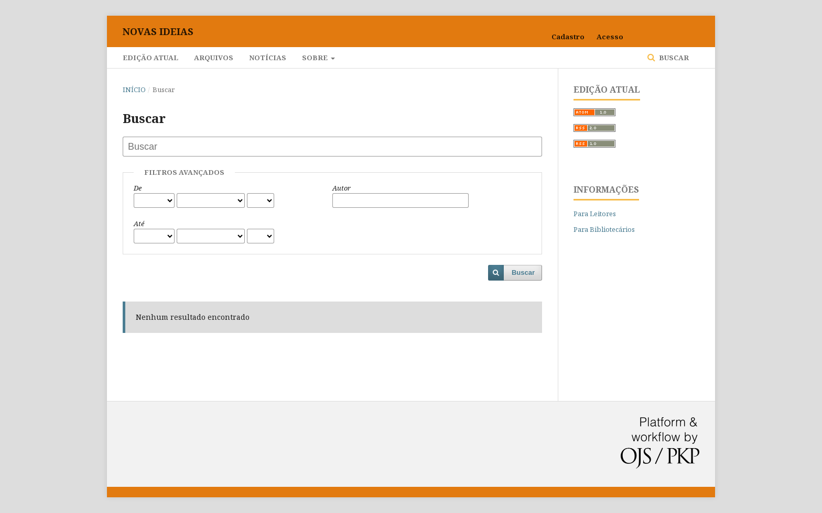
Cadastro (568, 36)
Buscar (673, 57)
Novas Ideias (158, 31)
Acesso (610, 36)
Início (134, 89)
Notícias (267, 57)
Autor (341, 188)
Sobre (315, 57)
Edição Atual (150, 57)
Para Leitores (595, 213)
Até (139, 223)
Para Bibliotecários (604, 229)
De (138, 188)
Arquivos (213, 57)
